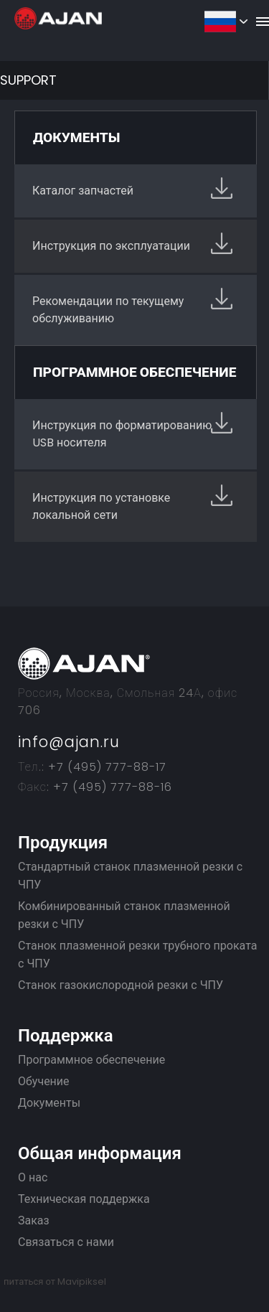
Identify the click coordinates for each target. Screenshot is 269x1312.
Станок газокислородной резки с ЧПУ (120, 985)
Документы (49, 1103)
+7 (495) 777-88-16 (110, 787)
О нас (32, 1177)
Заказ (33, 1220)
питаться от (55, 1281)
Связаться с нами (66, 1242)
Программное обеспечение (91, 1059)
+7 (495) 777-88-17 (105, 767)
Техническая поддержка (84, 1199)
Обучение (44, 1081)
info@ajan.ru (69, 741)
